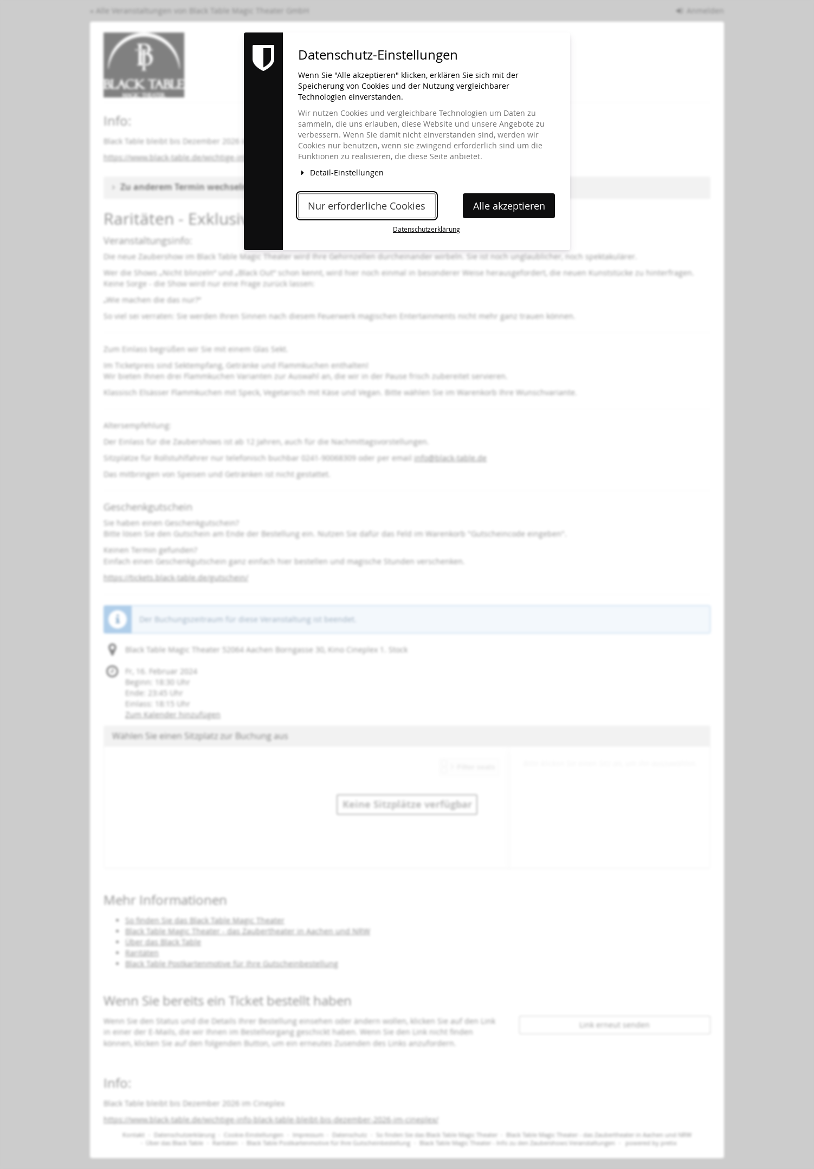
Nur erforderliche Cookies (366, 206)
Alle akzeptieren (509, 206)
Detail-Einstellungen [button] (341, 172)
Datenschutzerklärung (426, 229)
